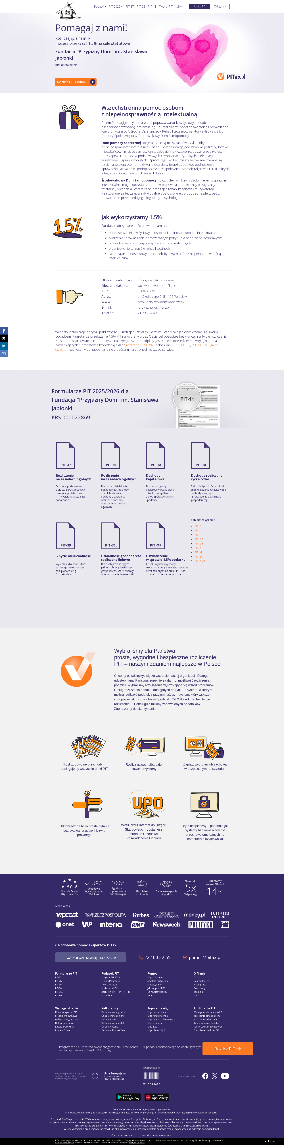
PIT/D (198, 530)
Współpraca (200, 984)
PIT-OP (155, 545)
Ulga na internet (155, 1023)
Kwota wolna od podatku (206, 1023)
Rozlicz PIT (199, 6)
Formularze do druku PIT (206, 1030)
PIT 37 (185, 345)
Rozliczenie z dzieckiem (206, 1019)
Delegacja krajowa (64, 1023)
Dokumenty (199, 988)
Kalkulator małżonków (112, 1016)
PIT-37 (129, 7)
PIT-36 (111, 465)
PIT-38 (156, 465)
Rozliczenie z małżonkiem (207, 1016)
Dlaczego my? (154, 984)
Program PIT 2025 (110, 977)
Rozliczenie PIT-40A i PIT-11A (116, 992)
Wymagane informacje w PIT (208, 1012)
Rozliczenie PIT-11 (110, 988)
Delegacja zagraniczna (66, 1019)
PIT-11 (152, 7)
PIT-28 (141, 7)
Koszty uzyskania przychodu (208, 1026)
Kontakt (197, 995)
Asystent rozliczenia (157, 981)
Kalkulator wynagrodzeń (113, 1012)
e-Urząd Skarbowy (110, 981)
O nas (197, 977)
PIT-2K (198, 556)
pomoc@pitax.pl (209, 957)
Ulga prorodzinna (156, 1012)
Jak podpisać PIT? (156, 988)
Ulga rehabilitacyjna (157, 1016)
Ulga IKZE (152, 1026)
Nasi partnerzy (201, 981)
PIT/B (198, 526)
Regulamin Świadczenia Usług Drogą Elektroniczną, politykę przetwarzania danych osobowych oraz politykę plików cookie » (165, 1137)
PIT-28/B (200, 561)
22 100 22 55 (161, 957)
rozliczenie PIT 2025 (140, 345)
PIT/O (198, 535)
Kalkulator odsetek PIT (112, 1023)
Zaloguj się (220, 6)
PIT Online (106, 995)
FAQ (149, 995)
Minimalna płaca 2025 (66, 1012)
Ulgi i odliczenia (155, 977)
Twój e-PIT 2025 (109, 984)
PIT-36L (111, 545)
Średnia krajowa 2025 (66, 1016)
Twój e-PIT (166, 7)
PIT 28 (196, 345)
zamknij (269, 1141)
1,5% (179, 7)
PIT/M (198, 552)
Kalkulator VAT (108, 1019)
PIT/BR (199, 539)
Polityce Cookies (137, 1142)
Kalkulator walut (109, 1026)
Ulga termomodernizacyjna (161, 1019)
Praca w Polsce (62, 1030)
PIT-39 (65, 545)
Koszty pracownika (64, 1026)
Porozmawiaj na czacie (96, 957)
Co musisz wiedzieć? (157, 992)
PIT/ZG (199, 543)
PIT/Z (198, 548)
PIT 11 (174, 345)
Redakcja (198, 992)
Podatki (99, 7)
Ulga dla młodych (156, 1030)
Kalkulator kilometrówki (113, 1030)
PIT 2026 (114, 7)
